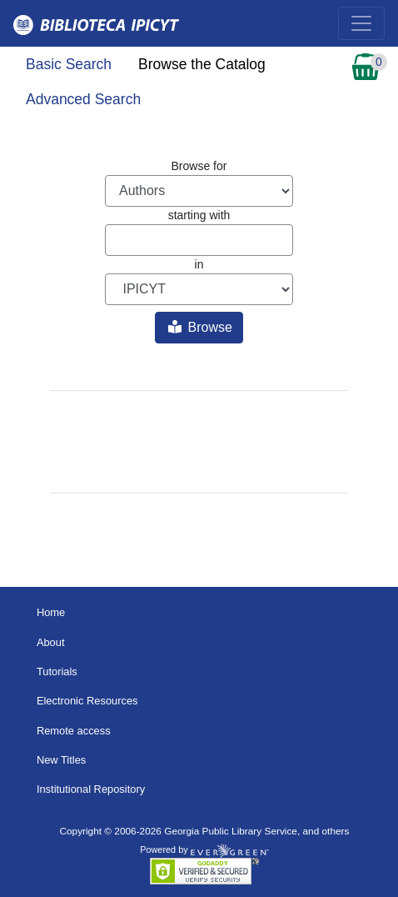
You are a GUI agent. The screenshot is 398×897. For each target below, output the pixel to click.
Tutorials (57, 671)
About (51, 642)
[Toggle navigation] (361, 23)
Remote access (74, 730)
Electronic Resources (87, 700)
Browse (200, 327)
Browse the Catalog (202, 64)
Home (51, 612)
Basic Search (69, 64)
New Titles (61, 760)
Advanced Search (83, 99)
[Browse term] (199, 240)
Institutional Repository (91, 789)
